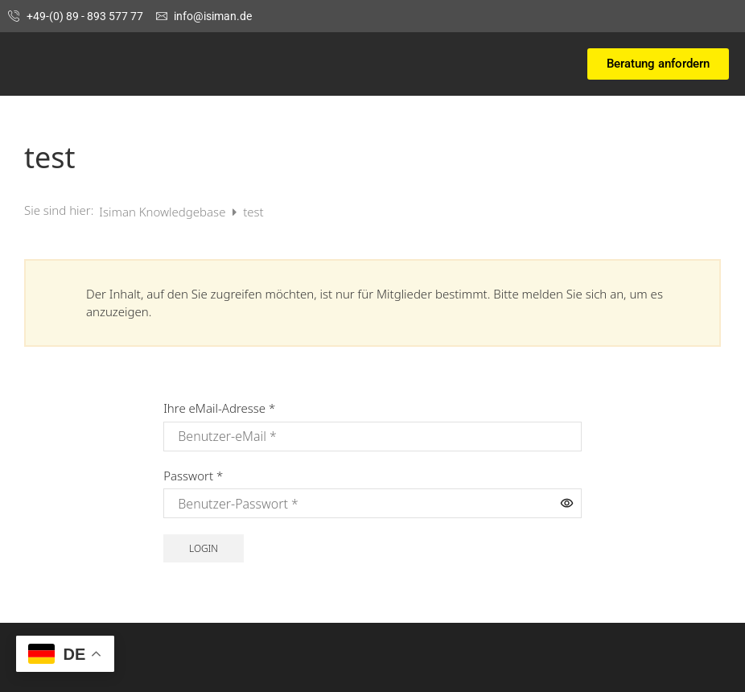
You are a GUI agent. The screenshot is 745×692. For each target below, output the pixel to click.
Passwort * (193, 476)
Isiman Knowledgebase (163, 212)
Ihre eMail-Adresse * (219, 408)
